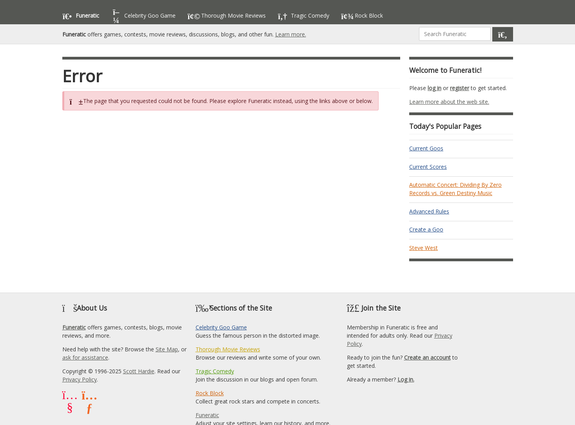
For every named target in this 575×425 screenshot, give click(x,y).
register (459, 88)
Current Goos (426, 148)
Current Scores (428, 166)
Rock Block (210, 393)
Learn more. (290, 34)
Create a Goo (426, 229)
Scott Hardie (138, 371)
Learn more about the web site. (449, 101)
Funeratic (74, 327)
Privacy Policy (79, 379)
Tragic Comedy (215, 371)
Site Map (167, 349)
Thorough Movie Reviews (228, 349)
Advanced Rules (429, 211)
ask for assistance (85, 357)
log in (434, 88)
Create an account (427, 357)
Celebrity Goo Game (221, 327)
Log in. (405, 379)
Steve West (423, 247)
